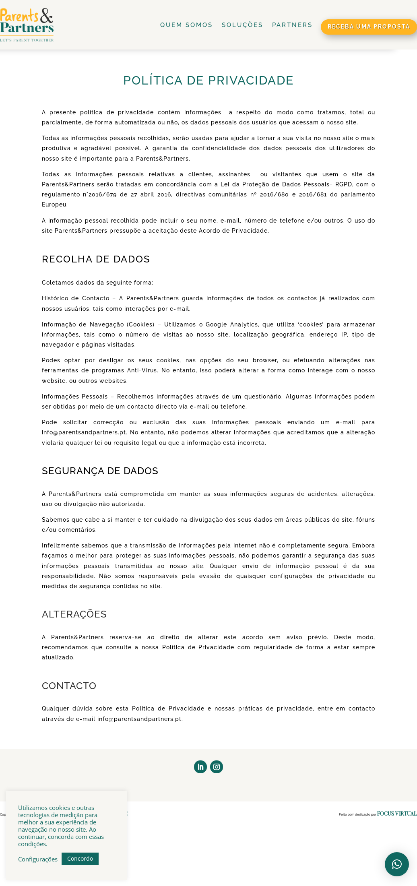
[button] (397, 864)
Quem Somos (186, 25)
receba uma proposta (369, 26)
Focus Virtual (397, 814)
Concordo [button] (80, 858)
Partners (292, 25)
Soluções (242, 25)
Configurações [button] (38, 859)
